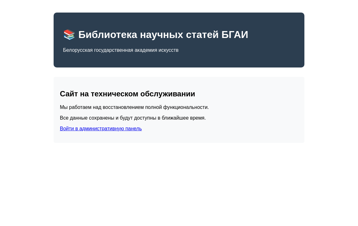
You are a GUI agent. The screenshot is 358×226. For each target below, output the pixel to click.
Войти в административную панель (101, 128)
